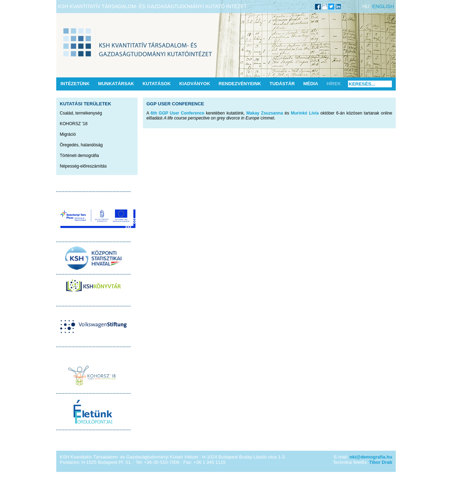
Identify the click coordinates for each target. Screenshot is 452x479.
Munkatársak (116, 83)
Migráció (68, 134)
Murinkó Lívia (305, 113)
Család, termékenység (81, 113)
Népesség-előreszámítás (83, 166)
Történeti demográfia (79, 155)
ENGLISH (383, 6)
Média (310, 83)
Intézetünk (74, 83)
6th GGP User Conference (177, 113)
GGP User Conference (175, 103)
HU (366, 6)
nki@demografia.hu (370, 457)
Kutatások (157, 83)
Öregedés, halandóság (81, 144)
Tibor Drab (381, 462)
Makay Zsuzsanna (265, 113)
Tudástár (282, 83)
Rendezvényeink (240, 83)
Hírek (333, 83)
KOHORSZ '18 (73, 123)
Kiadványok (194, 83)
